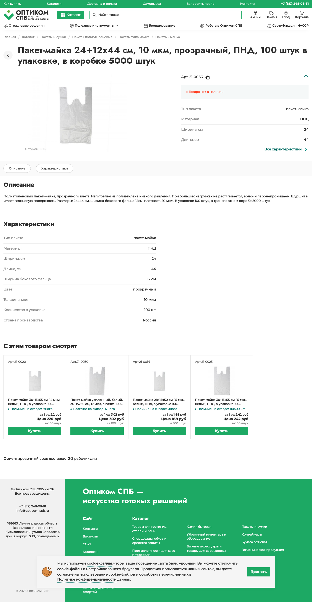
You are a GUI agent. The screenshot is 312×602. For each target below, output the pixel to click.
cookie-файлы (99, 563)
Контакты (247, 4)
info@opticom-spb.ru (32, 511)
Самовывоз (152, 4)
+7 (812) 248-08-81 (32, 506)
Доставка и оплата (102, 4)
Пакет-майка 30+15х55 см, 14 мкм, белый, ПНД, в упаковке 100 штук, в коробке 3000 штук (34, 407)
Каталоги (54, 4)
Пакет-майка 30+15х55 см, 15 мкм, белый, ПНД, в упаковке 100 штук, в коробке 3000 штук (221, 407)
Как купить (12, 4)
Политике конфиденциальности (86, 579)
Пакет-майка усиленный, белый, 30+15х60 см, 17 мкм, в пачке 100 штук (96, 407)
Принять (258, 572)
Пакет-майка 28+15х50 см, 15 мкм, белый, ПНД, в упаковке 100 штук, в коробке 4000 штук (159, 407)
